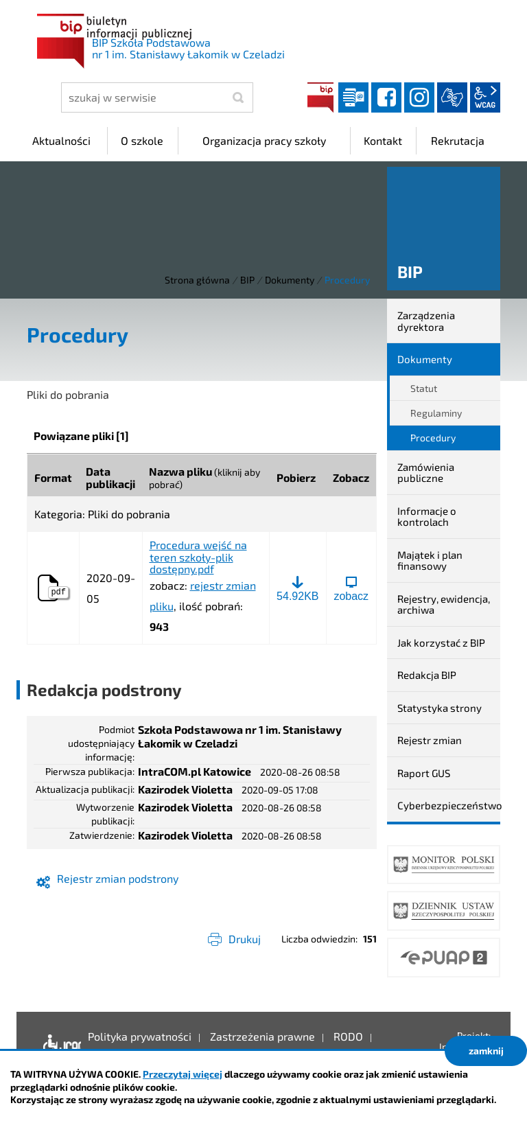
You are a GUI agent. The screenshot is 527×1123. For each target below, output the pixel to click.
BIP (320, 97)
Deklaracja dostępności (58, 1047)
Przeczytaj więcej (182, 1074)
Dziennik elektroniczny (353, 97)
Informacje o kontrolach (426, 517)
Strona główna (197, 280)
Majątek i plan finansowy (429, 560)
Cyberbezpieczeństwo (448, 805)
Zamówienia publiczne (425, 473)
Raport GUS (423, 773)
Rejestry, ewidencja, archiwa (443, 604)
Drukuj (245, 938)
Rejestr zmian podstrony (117, 878)
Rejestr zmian (429, 740)
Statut (423, 388)
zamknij (486, 1050)
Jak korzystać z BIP (441, 642)
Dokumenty (289, 280)
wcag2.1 (485, 97)
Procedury (433, 437)
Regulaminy (436, 413)
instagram (419, 97)
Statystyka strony (439, 708)
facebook (386, 97)
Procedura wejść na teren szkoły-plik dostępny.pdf (198, 557)
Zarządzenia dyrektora (426, 321)
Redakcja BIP (426, 675)
